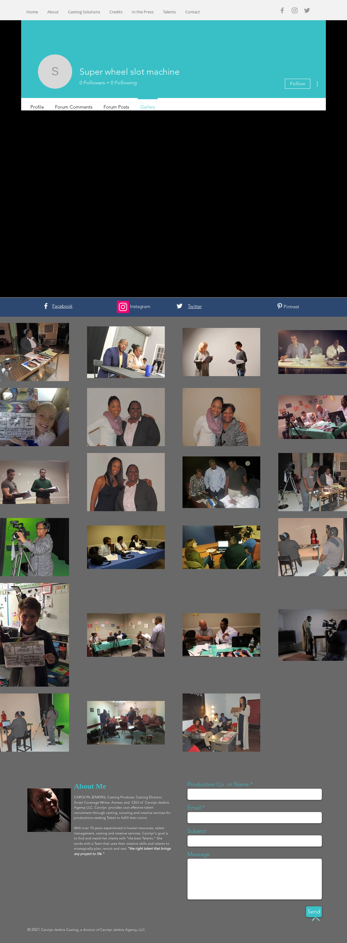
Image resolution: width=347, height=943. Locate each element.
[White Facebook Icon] (46, 306)
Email (194, 807)
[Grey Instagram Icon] (294, 10)
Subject (196, 831)
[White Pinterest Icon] (280, 306)
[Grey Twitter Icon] (307, 10)
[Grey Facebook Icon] (282, 10)
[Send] (314, 911)
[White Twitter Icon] (179, 306)
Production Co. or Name (218, 784)
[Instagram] (123, 307)
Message (198, 854)
